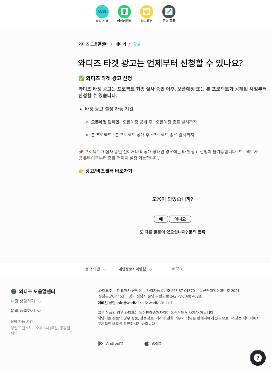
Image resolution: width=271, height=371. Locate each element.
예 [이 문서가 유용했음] (159, 219)
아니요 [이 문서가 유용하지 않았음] (181, 219)
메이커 (120, 44)
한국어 (177, 269)
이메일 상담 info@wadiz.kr (119, 302)
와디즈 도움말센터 (93, 44)
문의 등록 (197, 232)
